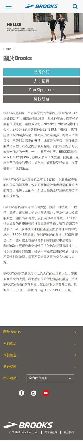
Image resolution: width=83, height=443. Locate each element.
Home (7, 49)
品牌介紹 (42, 72)
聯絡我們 (69, 432)
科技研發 (42, 99)
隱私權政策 (51, 432)
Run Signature (41, 90)
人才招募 (42, 81)
